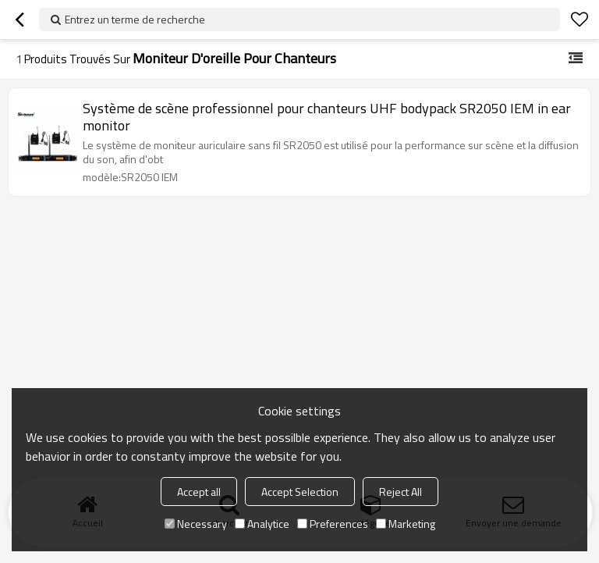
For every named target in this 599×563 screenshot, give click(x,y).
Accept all (199, 491)
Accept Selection (299, 491)
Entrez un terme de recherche (135, 19)
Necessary (196, 523)
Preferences (332, 523)
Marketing (405, 523)
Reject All (400, 491)
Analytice (262, 523)
